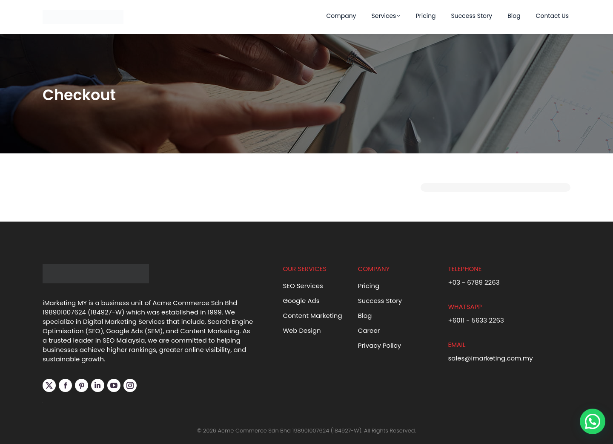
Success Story (380, 300)
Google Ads (301, 300)
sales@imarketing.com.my (490, 358)
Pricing (369, 285)
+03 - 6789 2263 (473, 282)
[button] (592, 421)
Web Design (302, 330)
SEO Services (303, 285)
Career (369, 330)
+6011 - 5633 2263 (476, 320)
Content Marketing (312, 315)
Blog (365, 315)
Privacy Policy (379, 345)
